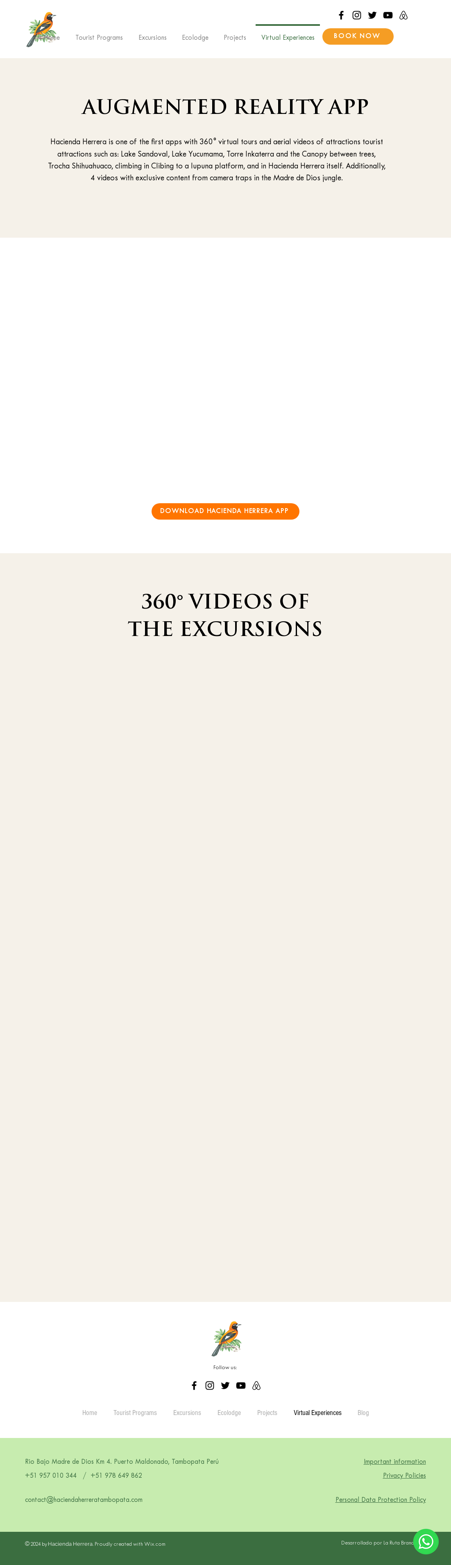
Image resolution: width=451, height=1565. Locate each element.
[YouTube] (388, 15)
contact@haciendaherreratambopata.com (84, 1500)
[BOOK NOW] (358, 36)
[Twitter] (372, 15)
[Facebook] (341, 15)
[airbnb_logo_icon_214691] (403, 15)
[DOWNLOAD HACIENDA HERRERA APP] (225, 511)
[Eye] (426, 1542)
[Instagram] (357, 15)
